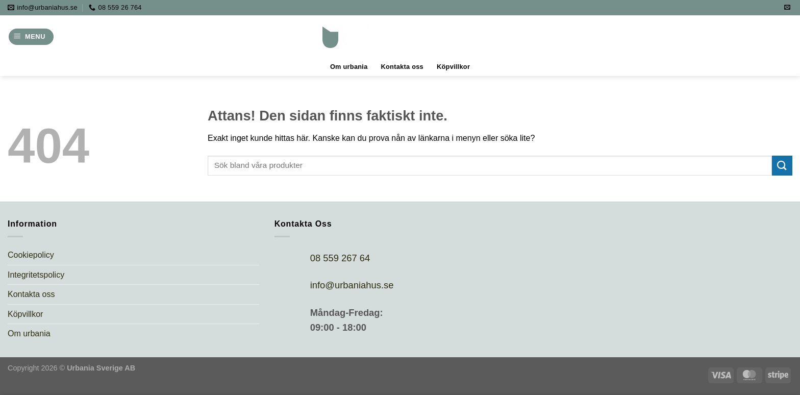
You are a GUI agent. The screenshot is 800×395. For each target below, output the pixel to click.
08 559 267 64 (340, 258)
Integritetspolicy (36, 274)
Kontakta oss (402, 66)
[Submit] (782, 166)
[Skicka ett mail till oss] (787, 7)
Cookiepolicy (31, 255)
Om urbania (349, 66)
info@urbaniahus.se (352, 285)
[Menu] (31, 37)
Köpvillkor (453, 66)
